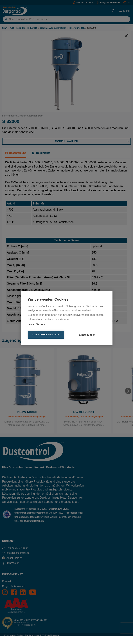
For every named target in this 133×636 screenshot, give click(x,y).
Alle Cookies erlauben (45, 335)
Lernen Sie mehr (36, 324)
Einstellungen (87, 334)
